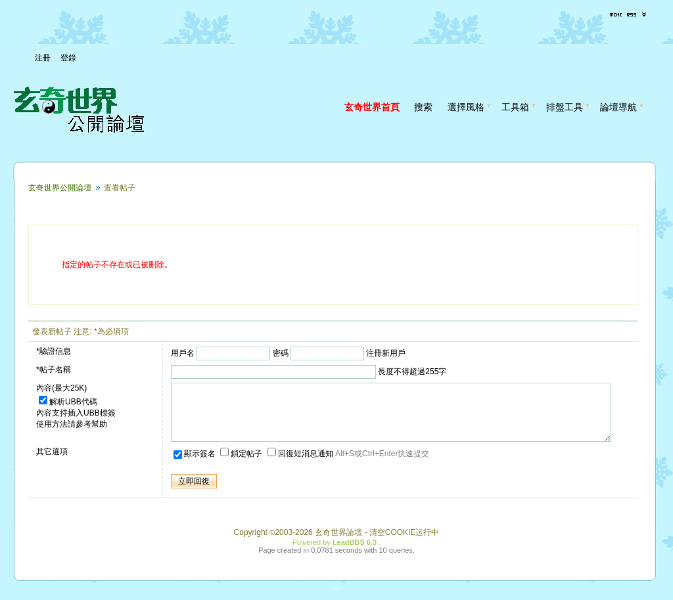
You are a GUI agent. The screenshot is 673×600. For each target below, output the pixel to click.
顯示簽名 (196, 465)
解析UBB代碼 (68, 401)
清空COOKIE (392, 544)
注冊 (43, 57)
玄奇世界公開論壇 (59, 187)
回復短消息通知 (301, 465)
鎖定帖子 (242, 465)
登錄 (68, 57)
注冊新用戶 (386, 353)
